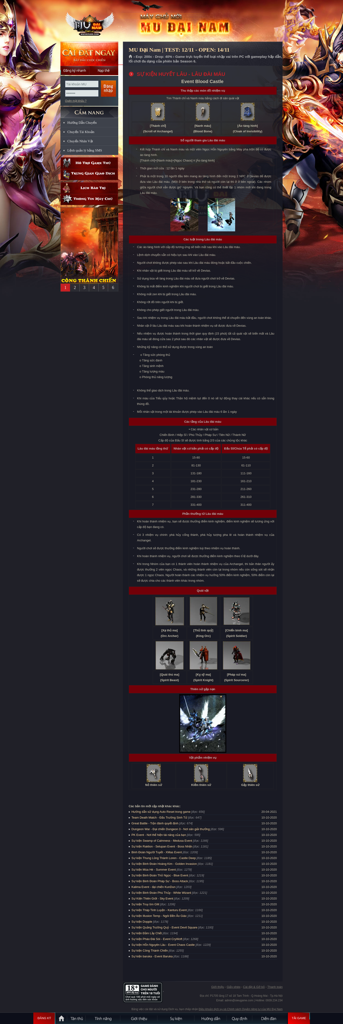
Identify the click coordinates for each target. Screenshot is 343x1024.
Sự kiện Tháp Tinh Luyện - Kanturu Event (159, 910)
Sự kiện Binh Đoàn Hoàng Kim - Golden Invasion (164, 864)
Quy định (240, 1018)
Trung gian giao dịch (89, 174)
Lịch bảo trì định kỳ (89, 188)
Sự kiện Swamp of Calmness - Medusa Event (161, 840)
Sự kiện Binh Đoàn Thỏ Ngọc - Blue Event (159, 875)
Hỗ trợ (89, 163)
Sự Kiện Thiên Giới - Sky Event (152, 898)
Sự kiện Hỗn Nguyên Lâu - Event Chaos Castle (163, 944)
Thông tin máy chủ (89, 199)
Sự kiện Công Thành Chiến (149, 950)
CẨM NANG (89, 110)
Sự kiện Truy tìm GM (145, 904)
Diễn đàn (270, 1018)
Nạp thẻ (103, 70)
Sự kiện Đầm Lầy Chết (146, 933)
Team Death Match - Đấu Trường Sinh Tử (159, 817)
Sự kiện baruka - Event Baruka (152, 956)
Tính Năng (103, 1018)
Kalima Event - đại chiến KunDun (153, 887)
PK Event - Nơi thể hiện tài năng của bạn (158, 835)
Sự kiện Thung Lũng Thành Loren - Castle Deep (163, 858)
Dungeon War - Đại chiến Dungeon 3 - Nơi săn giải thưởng (170, 829)
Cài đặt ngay (89, 54)
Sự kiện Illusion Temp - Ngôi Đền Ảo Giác (159, 916)
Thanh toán (275, 987)
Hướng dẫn (211, 1018)
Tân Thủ (76, 1018)
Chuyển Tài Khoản (80, 132)
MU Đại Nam (89, 21)
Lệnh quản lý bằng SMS (84, 150)
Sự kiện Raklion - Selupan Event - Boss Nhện (161, 846)
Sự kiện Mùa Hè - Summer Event (153, 869)
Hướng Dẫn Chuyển (82, 122)
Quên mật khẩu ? (76, 100)
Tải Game (299, 1018)
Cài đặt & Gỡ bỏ (254, 987)
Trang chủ (131, 56)
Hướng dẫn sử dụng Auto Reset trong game (160, 811)
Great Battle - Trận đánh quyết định (154, 823)
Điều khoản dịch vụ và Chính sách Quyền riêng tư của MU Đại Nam (241, 1009)
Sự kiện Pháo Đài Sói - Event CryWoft (156, 939)
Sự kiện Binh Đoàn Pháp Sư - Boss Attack (159, 881)
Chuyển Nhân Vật (80, 141)
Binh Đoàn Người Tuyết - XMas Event (156, 852)
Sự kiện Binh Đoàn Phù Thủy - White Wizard (161, 892)
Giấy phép (233, 987)
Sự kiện (176, 1018)
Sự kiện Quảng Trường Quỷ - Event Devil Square (164, 927)
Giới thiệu (217, 987)
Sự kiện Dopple (141, 921)
